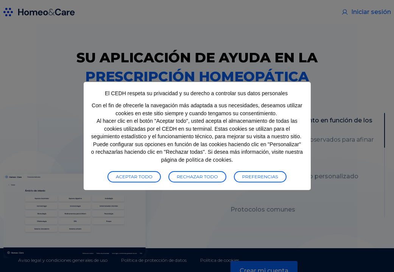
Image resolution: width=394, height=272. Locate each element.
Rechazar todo (197, 176)
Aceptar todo (134, 176)
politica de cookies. (209, 159)
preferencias (260, 176)
